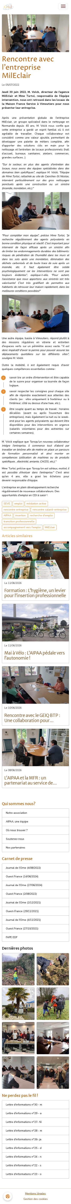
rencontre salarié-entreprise (50, 509)
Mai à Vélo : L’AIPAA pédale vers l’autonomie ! (34, 655)
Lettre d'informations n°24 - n (23, 1157)
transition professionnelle (19, 521)
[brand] (9, 6)
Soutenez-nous (15, 839)
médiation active (36, 503)
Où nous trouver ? (16, 830)
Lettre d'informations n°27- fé (24, 1122)
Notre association (16, 813)
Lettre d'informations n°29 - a (23, 1113)
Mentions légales (35, 1193)
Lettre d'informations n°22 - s (23, 1165)
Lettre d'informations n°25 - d (23, 1148)
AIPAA (7, 515)
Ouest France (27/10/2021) (22, 928)
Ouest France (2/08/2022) (21, 894)
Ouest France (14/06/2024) (22, 876)
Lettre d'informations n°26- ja (23, 1139)
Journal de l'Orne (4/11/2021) (23, 920)
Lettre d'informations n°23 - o (23, 1174)
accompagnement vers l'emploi (22, 527)
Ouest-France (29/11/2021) (22, 911)
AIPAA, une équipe (17, 821)
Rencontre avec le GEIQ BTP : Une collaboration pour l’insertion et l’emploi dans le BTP (32, 718)
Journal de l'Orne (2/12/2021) (23, 902)
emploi (18, 503)
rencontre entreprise (16, 509)
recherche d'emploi (41, 515)
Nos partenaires (15, 847)
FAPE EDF (11, 937)
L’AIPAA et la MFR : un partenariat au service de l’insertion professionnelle (30, 780)
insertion (20, 515)
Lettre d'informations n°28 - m (24, 1130)
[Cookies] (7, 1196)
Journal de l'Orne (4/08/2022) (23, 868)
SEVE (7, 503)
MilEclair (50, 527)
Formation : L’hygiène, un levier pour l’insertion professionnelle (35, 593)
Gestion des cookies (35, 1199)
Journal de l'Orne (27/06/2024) (24, 885)
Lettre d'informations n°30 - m (24, 1104)
